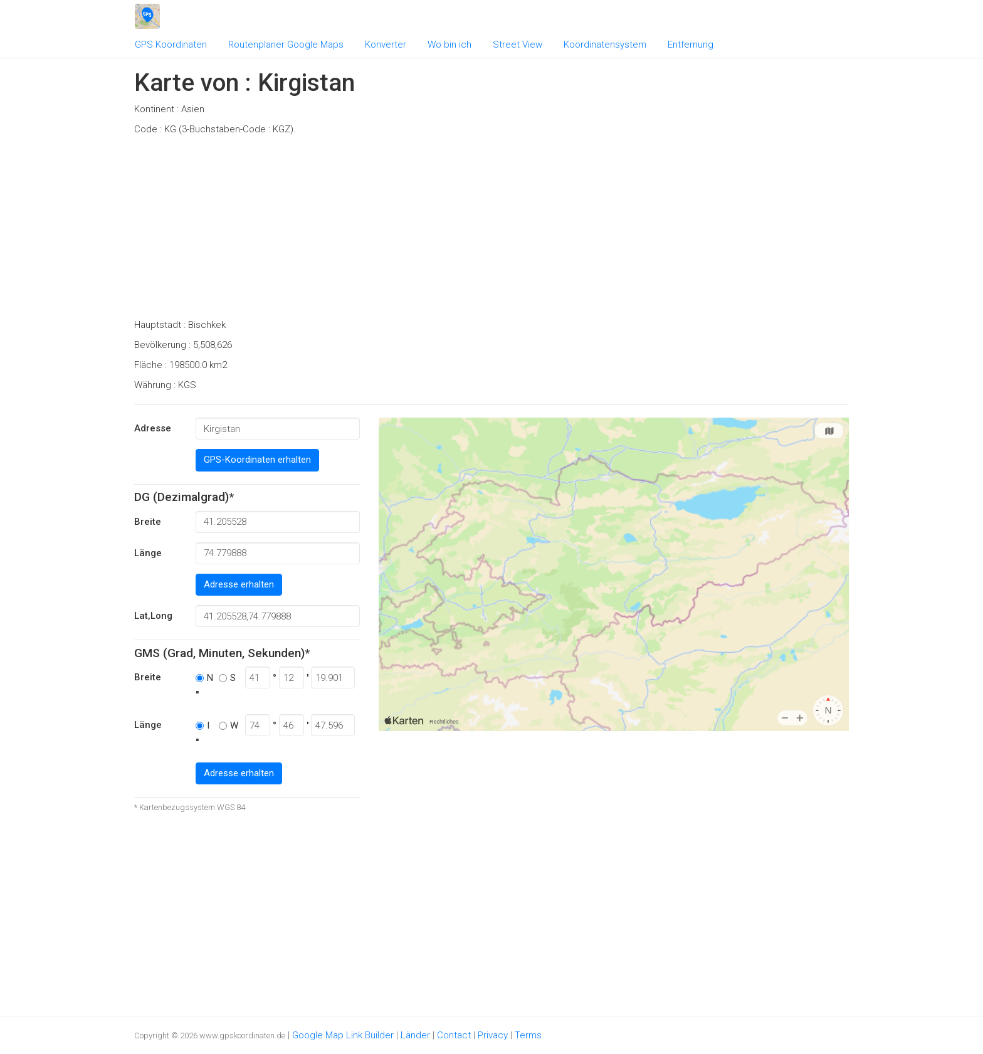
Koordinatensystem (605, 44)
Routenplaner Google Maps (286, 44)
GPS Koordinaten (171, 44)
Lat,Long (153, 615)
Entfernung (690, 44)
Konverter (385, 44)
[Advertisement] (491, 231)
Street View (517, 44)
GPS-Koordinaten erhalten (257, 459)
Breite (147, 521)
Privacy (493, 1035)
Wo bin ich (449, 44)
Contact (454, 1035)
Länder (415, 1035)
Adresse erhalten (239, 584)
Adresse (152, 428)
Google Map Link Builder (343, 1035)
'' (197, 694)
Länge (148, 553)
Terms (528, 1035)
